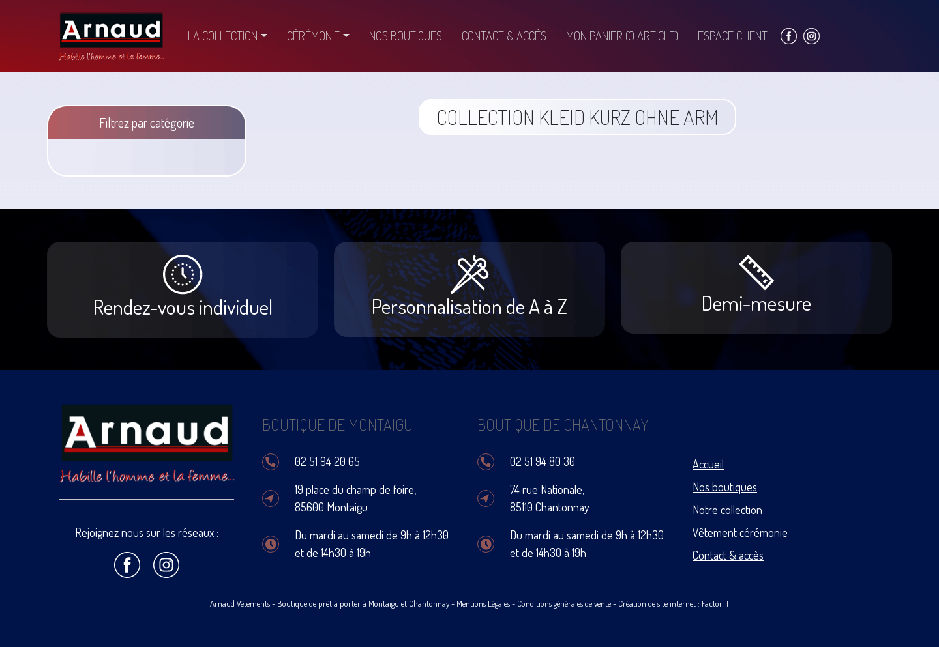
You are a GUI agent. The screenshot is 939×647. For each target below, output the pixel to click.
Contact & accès (504, 35)
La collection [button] (223, 35)
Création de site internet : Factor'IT (674, 603)
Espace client (733, 35)
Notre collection (727, 509)
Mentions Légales (483, 603)
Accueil (708, 464)
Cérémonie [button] (313, 35)
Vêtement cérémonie (740, 532)
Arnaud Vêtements (240, 603)
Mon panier (622, 35)
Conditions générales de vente (564, 603)
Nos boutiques (405, 35)
